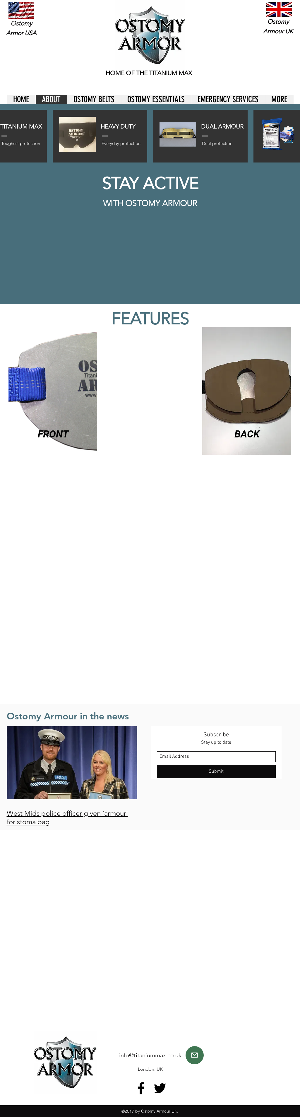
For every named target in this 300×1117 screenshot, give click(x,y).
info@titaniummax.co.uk (150, 1055)
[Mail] (195, 1055)
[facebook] (141, 1088)
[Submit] (216, 771)
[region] (247, 392)
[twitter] (160, 1088)
